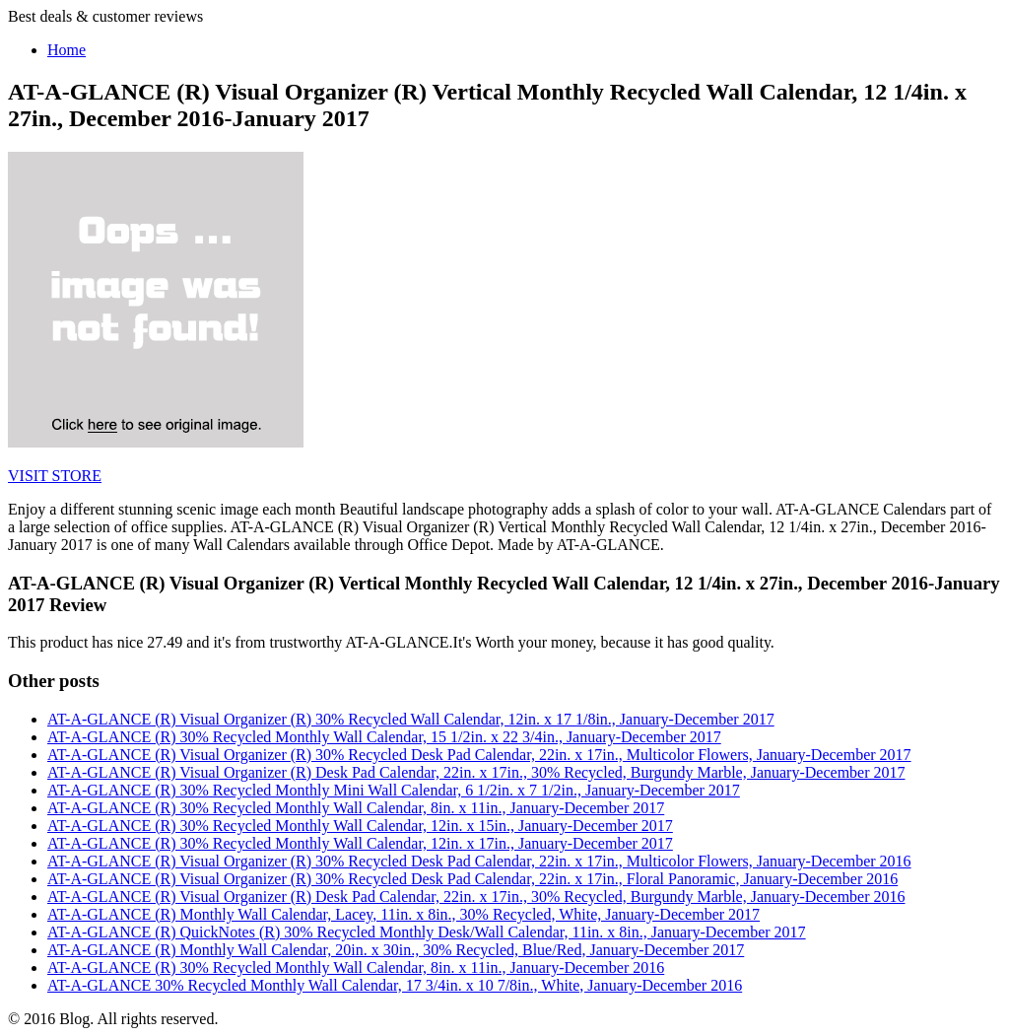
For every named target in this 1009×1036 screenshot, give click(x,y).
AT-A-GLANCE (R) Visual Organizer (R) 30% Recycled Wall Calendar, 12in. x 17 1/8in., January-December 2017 (410, 719)
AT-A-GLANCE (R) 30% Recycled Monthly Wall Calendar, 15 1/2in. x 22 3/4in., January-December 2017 (384, 736)
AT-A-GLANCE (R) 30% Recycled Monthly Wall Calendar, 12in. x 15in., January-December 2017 (360, 825)
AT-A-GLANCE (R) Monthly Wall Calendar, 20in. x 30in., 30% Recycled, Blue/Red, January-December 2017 (395, 949)
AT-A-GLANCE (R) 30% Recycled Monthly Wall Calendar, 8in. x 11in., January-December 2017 (355, 807)
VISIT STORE (54, 475)
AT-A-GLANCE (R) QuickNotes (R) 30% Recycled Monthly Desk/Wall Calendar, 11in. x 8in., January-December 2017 (426, 932)
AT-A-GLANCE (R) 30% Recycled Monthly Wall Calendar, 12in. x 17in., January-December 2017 (360, 843)
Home (66, 49)
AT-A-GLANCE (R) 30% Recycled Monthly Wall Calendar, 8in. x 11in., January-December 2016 (355, 967)
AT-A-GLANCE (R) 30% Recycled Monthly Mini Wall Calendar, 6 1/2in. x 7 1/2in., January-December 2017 (393, 790)
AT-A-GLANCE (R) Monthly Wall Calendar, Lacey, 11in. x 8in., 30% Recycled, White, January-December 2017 (403, 914)
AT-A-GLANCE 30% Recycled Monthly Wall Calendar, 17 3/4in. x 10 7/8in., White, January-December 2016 (394, 985)
